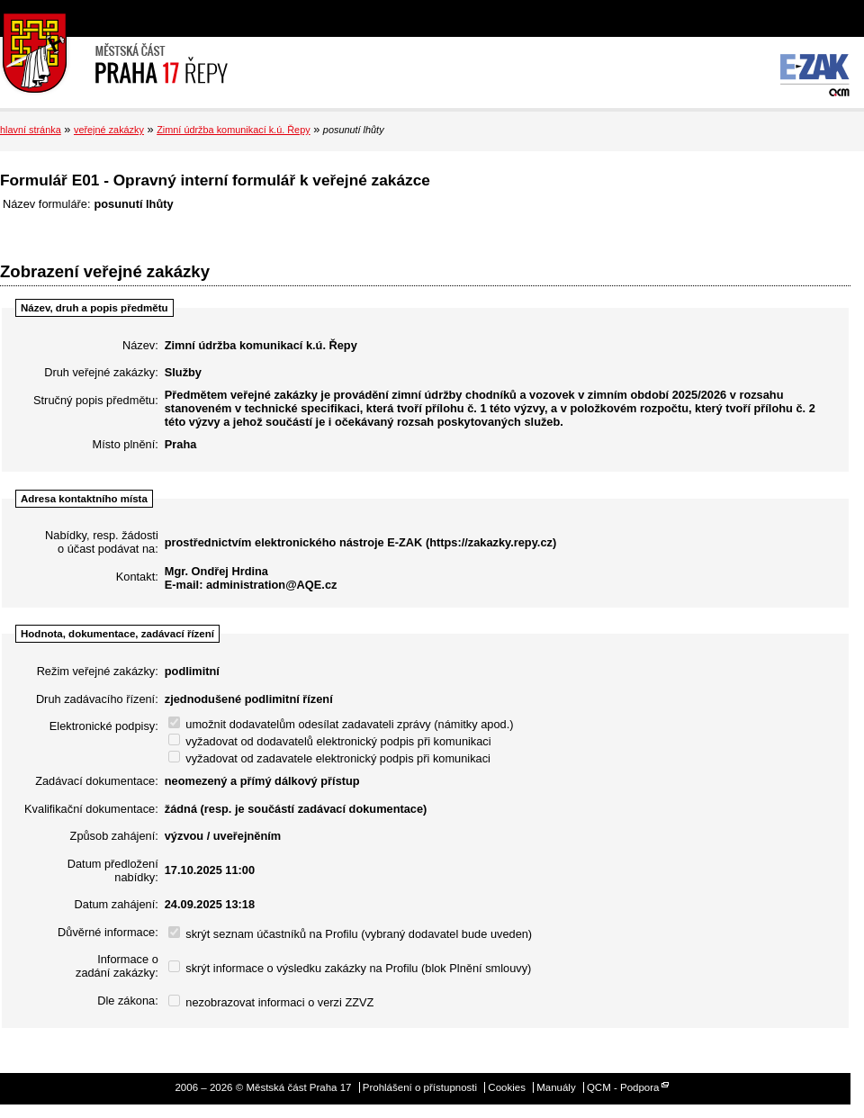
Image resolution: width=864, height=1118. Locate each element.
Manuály (556, 1087)
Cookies (507, 1087)
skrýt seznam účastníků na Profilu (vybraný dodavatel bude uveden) (350, 934)
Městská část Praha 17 (114, 53)
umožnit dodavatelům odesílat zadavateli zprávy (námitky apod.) (341, 724)
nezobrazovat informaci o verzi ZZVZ (271, 1002)
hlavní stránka (30, 129)
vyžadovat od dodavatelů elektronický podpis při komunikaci (329, 741)
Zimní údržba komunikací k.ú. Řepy (233, 129)
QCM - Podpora (623, 1087)
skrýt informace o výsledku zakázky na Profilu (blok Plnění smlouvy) (350, 968)
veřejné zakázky (109, 129)
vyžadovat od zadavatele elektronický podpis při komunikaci (329, 758)
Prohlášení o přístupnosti (420, 1087)
